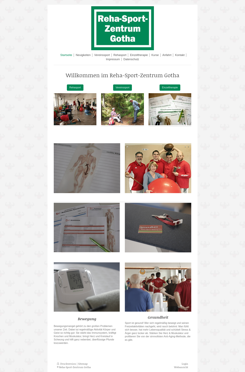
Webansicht (181, 367)
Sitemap (83, 363)
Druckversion (67, 363)
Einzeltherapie (170, 87)
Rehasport (75, 87)
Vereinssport (123, 87)
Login (185, 363)
